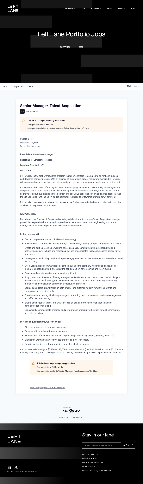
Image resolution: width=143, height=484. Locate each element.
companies (17, 86)
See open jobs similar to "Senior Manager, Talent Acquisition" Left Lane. (58, 128)
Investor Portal (89, 458)
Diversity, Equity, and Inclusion (97, 471)
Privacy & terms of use (92, 462)
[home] (13, 8)
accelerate (96, 8)
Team (83, 8)
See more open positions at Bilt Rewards (47, 387)
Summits (121, 8)
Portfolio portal (90, 454)
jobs (4, 86)
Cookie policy (77, 417)
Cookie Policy (88, 467)
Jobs (133, 8)
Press (109, 8)
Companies (70, 8)
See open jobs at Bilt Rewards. (40, 124)
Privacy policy (64, 417)
